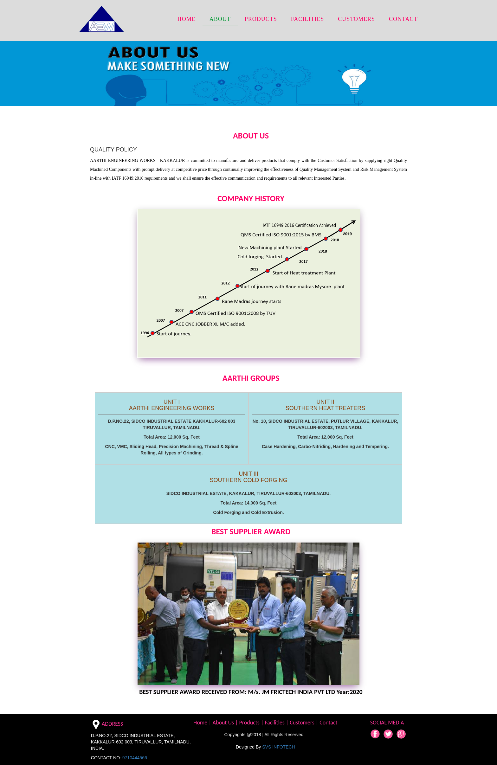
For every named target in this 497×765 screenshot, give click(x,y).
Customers (303, 722)
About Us (224, 722)
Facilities (275, 722)
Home (201, 722)
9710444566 (134, 757)
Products (250, 722)
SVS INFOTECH (278, 746)
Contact (328, 722)
